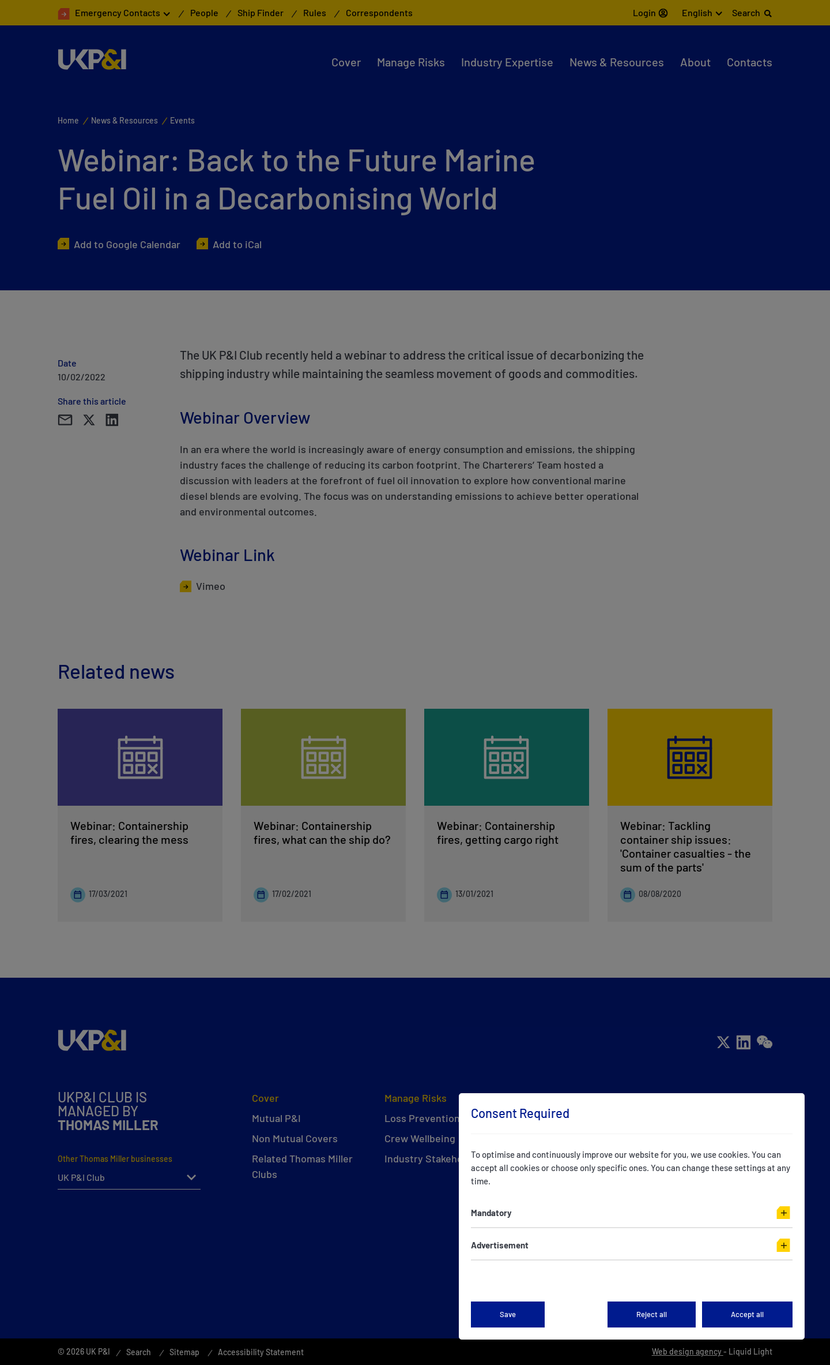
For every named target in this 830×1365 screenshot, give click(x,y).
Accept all (747, 1314)
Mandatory (491, 1212)
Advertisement (500, 1245)
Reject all (651, 1314)
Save (508, 1314)
